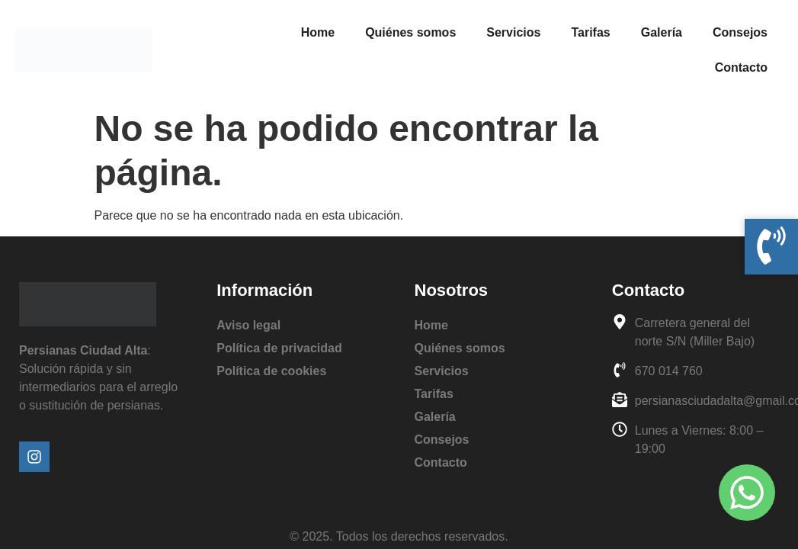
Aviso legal (248, 325)
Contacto (741, 67)
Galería (661, 32)
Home (318, 32)
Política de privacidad (279, 348)
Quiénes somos (410, 32)
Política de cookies (271, 370)
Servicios (513, 32)
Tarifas (590, 32)
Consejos (740, 32)
